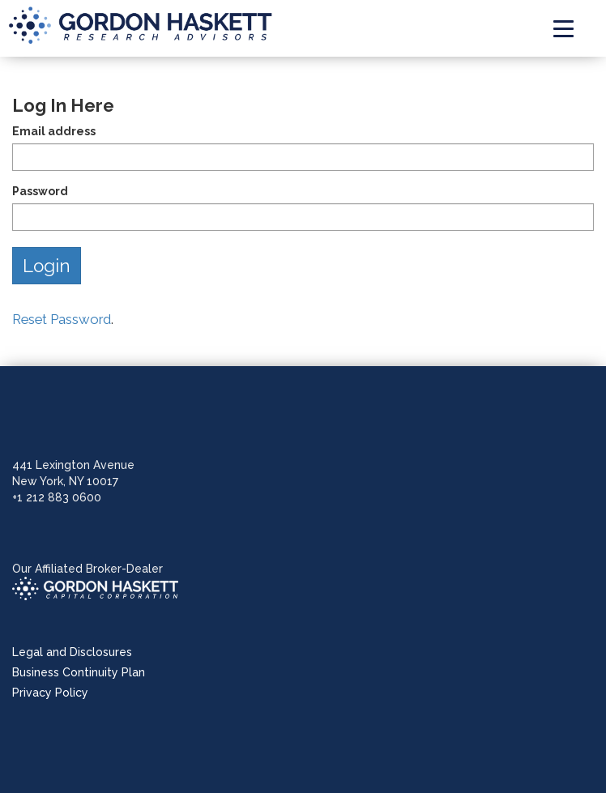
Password (40, 191)
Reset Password (61, 319)
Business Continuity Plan (78, 672)
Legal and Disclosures (72, 652)
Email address (54, 131)
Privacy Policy (50, 692)
